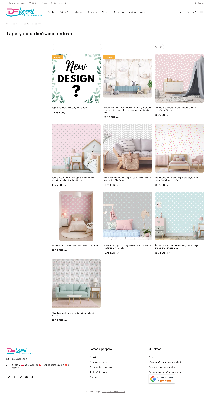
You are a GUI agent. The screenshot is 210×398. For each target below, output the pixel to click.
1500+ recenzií (58, 3)
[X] (20, 377)
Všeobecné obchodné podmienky (166, 362)
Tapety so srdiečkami (32, 24)
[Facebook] (14, 377)
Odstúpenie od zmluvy (100, 367)
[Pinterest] (32, 377)
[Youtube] (26, 377)
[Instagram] (9, 377)
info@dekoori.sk (20, 359)
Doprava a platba (98, 362)
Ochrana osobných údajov (162, 367)
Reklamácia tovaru (98, 372)
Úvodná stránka (12, 24)
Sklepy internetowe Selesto (113, 392)
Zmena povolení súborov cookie (165, 372)
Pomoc (199, 3)
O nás (152, 357)
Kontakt (93, 357)
